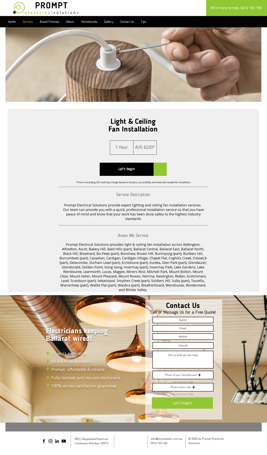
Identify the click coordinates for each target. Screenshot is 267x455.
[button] (127, 169)
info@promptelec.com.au (166, 438)
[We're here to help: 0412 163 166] (236, 8)
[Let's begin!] (182, 403)
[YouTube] (63, 441)
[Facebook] (44, 441)
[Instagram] (50, 441)
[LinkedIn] (57, 441)
